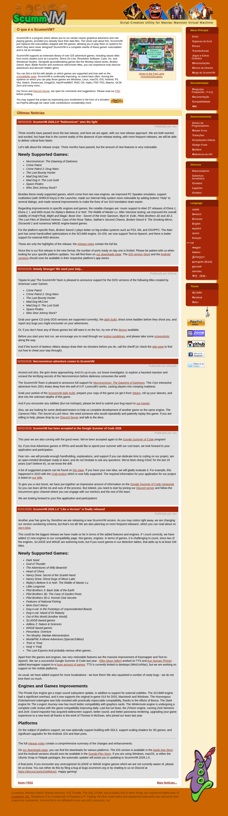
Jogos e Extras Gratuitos (200, 57)
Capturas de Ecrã (202, 41)
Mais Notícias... (167, 782)
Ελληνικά (197, 219)
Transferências (200, 51)
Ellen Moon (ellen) (110, 660)
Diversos (196, 164)
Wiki (194, 106)
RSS (30, 782)
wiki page (158, 346)
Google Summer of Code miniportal (152, 484)
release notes (86, 244)
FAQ (117, 91)
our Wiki (37, 477)
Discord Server (41, 91)
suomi (195, 233)
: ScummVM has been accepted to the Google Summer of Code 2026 (69, 428)
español (196, 228)
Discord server (145, 488)
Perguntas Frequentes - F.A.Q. (203, 91)
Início (195, 36)
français (196, 238)
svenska (197, 271)
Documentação (199, 83)
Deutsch (196, 214)
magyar (196, 247)
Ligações (197, 188)
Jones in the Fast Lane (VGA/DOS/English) (151, 75)
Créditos (197, 192)
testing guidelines (114, 336)
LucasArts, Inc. (20, 796)
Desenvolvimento (201, 116)
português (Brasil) (202, 261)
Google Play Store (99, 753)
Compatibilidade (201, 101)
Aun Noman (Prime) (159, 660)
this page (78, 470)
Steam (136, 393)
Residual (197, 297)
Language (196, 203)
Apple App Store (163, 750)
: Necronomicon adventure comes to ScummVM (55, 361)
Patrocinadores (200, 171)
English (196, 223)
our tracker (142, 403)
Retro (195, 302)
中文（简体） (200, 276)
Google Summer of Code (138, 439)
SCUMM (197, 292)
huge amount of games (71, 664)
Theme (195, 286)
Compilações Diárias (203, 140)
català (195, 209)
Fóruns (196, 46)
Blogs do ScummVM (203, 72)
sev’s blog (24, 527)
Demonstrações (201, 63)
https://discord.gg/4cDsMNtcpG (37, 771)
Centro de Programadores (200, 124)
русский (196, 266)
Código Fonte (199, 144)
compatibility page (26, 76)
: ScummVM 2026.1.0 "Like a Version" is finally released (61, 509)
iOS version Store (139, 254)
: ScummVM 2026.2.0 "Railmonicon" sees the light (57, 121)
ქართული (198, 257)
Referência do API (202, 154)
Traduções (198, 135)
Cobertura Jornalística (198, 177)
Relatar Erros (199, 130)
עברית (190, 242)
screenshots (161, 336)
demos (123, 329)
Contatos (197, 183)
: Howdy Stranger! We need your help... (50, 269)
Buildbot (196, 149)
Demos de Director (202, 68)
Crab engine (59, 473)
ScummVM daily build (61, 393)
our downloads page (108, 254)
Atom (21, 782)
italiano (196, 252)
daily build (110, 319)
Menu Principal (199, 30)
